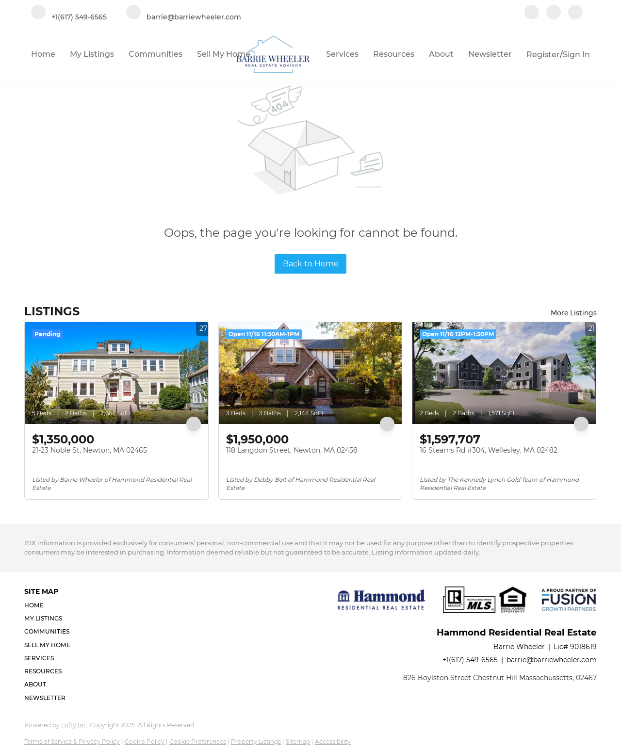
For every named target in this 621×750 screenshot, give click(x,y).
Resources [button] (393, 54)
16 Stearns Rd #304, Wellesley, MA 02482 (488, 450)
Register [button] (543, 54)
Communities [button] (155, 54)
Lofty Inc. (74, 725)
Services (342, 54)
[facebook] (531, 13)
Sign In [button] (576, 54)
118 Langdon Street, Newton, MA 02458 (292, 450)
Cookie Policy (144, 741)
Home (43, 54)
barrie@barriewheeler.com (552, 659)
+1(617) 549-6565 (470, 659)
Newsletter (490, 54)
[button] (50, 605)
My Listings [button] (92, 54)
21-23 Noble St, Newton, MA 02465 (89, 450)
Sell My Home (223, 54)
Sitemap (298, 741)
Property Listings (256, 741)
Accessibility (333, 741)
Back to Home (311, 263)
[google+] (575, 13)
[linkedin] (553, 13)
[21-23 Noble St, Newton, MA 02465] (116, 373)
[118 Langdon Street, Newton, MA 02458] (310, 373)
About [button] (441, 54)
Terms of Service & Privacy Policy (72, 741)
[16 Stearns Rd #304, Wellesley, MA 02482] (504, 373)
